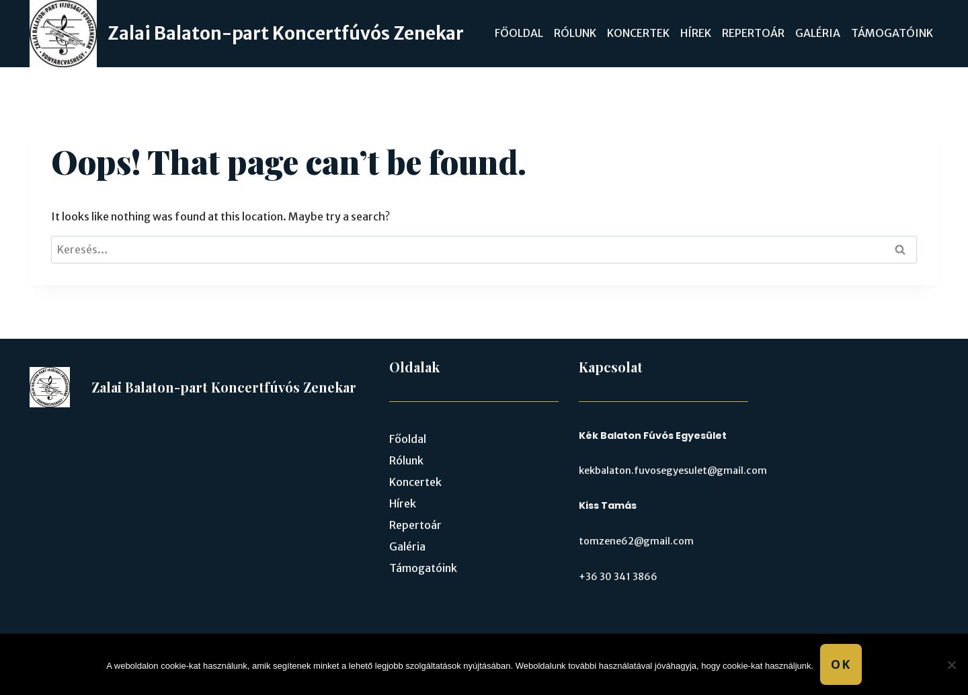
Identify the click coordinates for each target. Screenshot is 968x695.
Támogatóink (892, 33)
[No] (951, 664)
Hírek (695, 33)
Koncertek (638, 33)
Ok (841, 664)
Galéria (817, 33)
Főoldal (519, 33)
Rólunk (575, 33)
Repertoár (753, 33)
